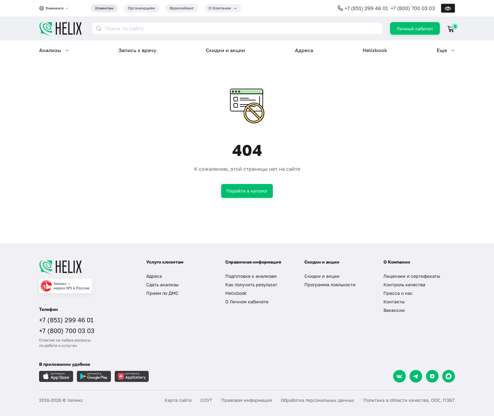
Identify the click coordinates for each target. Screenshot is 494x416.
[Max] (448, 376)
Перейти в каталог (247, 190)
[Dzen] (432, 376)
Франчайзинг (181, 8)
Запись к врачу (137, 50)
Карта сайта (178, 400)
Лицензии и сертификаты (411, 276)
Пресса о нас (398, 293)
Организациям (141, 8)
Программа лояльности (330, 284)
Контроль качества (404, 284)
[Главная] (86, 267)
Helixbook (375, 50)
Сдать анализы (162, 284)
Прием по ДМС (162, 293)
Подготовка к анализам (251, 276)
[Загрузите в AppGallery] (132, 376)
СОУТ (206, 400)
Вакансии (394, 310)
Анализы (50, 50)
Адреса (304, 50)
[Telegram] (416, 376)
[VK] (399, 376)
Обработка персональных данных (317, 400)
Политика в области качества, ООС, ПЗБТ (409, 400)
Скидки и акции (225, 50)
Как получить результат (251, 284)
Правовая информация (246, 400)
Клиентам (104, 8)
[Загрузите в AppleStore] (56, 376)
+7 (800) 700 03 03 (413, 8)
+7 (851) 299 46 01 (366, 8)
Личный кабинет (415, 28)
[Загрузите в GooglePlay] (94, 376)
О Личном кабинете (246, 301)
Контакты (394, 301)
